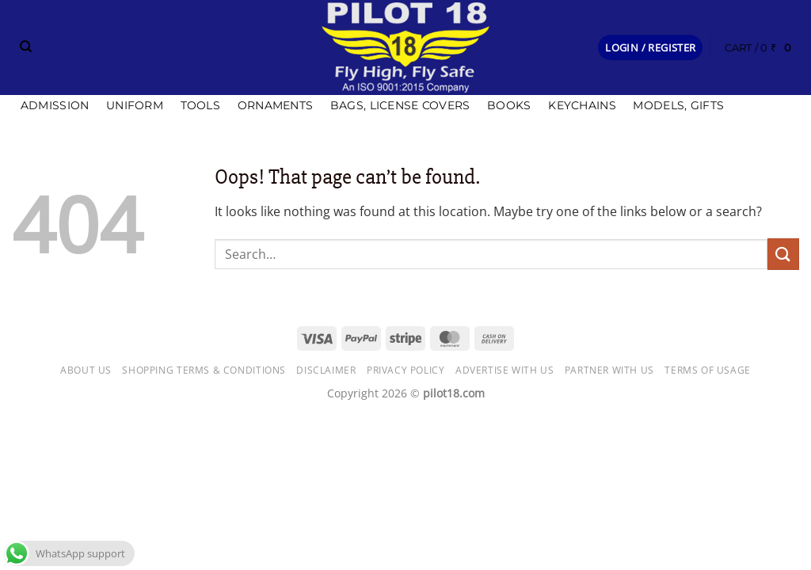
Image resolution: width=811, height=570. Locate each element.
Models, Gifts (678, 105)
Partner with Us (609, 370)
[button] (650, 48)
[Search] (26, 47)
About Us (86, 370)
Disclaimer (326, 370)
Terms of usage (707, 370)
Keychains (582, 105)
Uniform (134, 105)
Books (509, 105)
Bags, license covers (400, 105)
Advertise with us (504, 370)
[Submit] (783, 253)
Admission (55, 105)
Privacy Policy (406, 370)
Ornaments (276, 105)
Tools (200, 105)
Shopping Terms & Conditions (204, 370)
